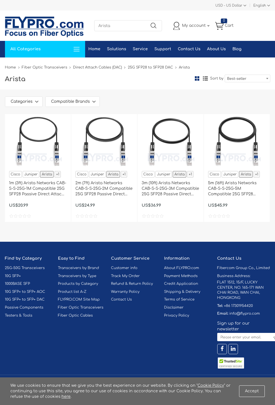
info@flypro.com (244, 313)
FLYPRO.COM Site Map (79, 299)
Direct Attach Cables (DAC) (97, 67)
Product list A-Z (72, 292)
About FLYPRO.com (181, 268)
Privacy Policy (176, 315)
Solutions (116, 49)
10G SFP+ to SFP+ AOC (25, 292)
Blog (237, 49)
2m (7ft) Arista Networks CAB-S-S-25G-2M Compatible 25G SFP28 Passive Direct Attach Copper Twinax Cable (104, 189)
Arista (47, 174)
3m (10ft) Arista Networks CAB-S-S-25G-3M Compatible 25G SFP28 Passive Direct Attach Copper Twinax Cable (170, 189)
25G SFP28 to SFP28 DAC (150, 67)
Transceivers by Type (77, 276)
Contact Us (189, 49)
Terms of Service (179, 299)
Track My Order (125, 276)
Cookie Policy (211, 385)
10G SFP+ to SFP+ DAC (25, 299)
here (66, 397)
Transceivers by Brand (78, 268)
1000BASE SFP (17, 284)
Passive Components (24, 307)
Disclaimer (174, 307)
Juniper (31, 174)
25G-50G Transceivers (25, 268)
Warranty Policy (125, 292)
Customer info (124, 268)
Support (162, 49)
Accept (252, 391)
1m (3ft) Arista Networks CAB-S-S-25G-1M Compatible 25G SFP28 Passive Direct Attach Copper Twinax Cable (37, 189)
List (205, 78)
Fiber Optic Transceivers (44, 67)
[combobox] (247, 78)
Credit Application (181, 284)
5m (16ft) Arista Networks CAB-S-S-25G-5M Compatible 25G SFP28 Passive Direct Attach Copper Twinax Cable (232, 189)
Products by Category (78, 284)
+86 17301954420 (238, 306)
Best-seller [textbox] (237, 79)
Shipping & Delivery (182, 292)
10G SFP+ (13, 276)
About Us (216, 49)
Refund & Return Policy (132, 284)
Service (140, 49)
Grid (197, 78)
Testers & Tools (19, 315)
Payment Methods (181, 276)
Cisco (15, 174)
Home (94, 49)
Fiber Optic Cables (75, 315)
